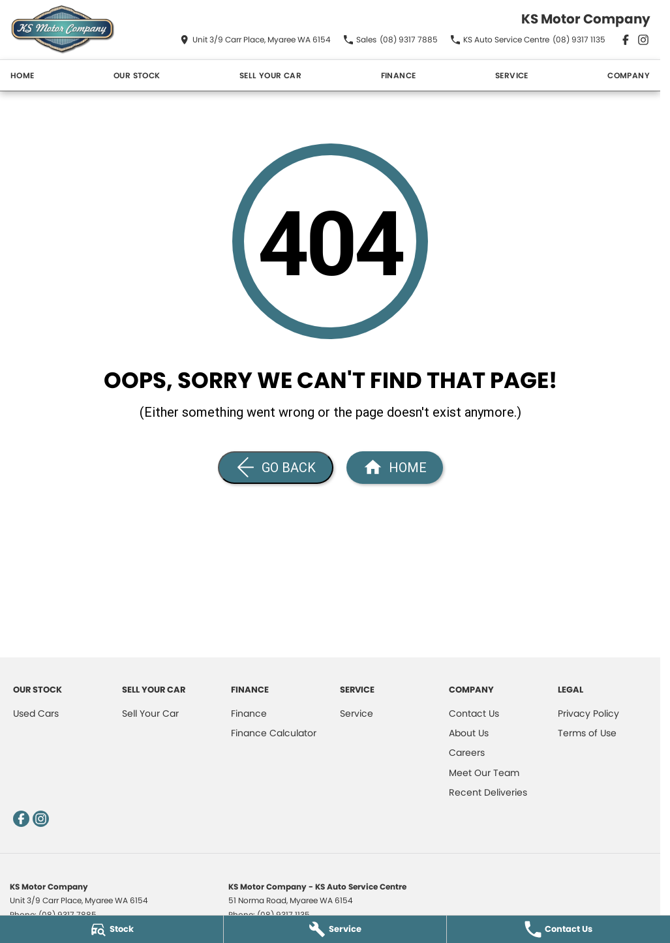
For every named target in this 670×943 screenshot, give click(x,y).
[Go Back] (275, 467)
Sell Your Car (270, 75)
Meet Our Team (484, 772)
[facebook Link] (625, 40)
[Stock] (111, 929)
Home (22, 75)
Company (628, 75)
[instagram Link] (643, 40)
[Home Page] (62, 29)
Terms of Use (587, 733)
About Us (469, 733)
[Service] (335, 929)
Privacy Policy (588, 713)
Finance (398, 75)
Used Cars (36, 713)
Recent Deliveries (488, 792)
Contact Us (474, 713)
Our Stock (137, 75)
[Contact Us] (255, 40)
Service (511, 75)
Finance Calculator (273, 733)
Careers (467, 752)
